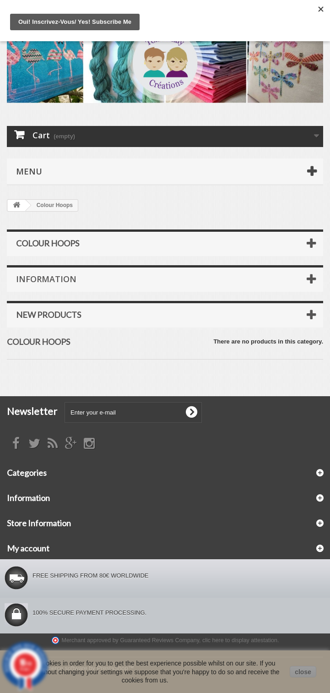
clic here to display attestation (239, 640)
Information (46, 278)
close (303, 672)
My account (28, 548)
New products (48, 315)
